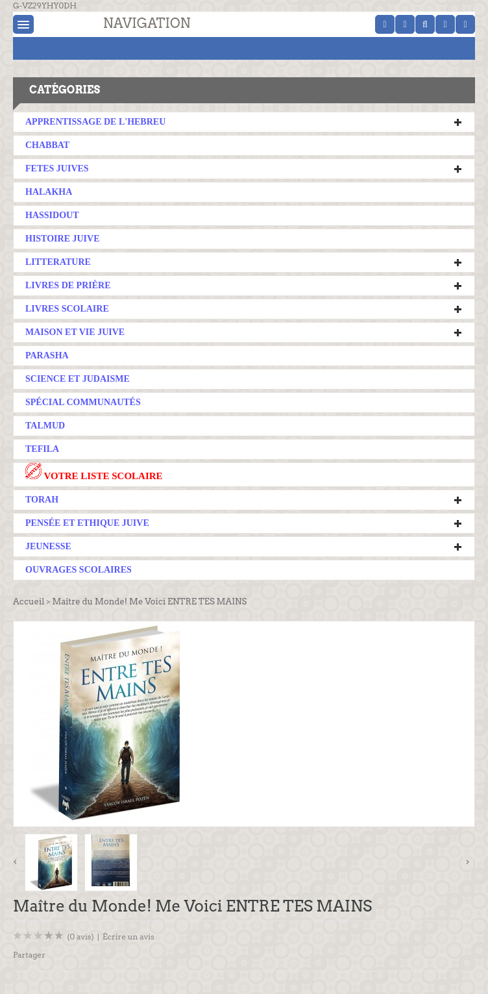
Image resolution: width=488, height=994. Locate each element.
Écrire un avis (128, 936)
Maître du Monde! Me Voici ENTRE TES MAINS (149, 601)
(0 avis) (80, 936)
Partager (29, 955)
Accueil (28, 601)
